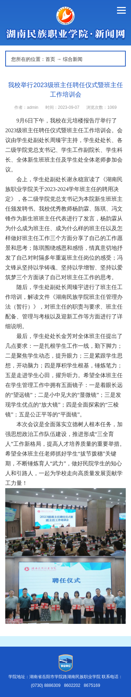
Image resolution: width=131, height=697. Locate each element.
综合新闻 (72, 59)
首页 (50, 59)
